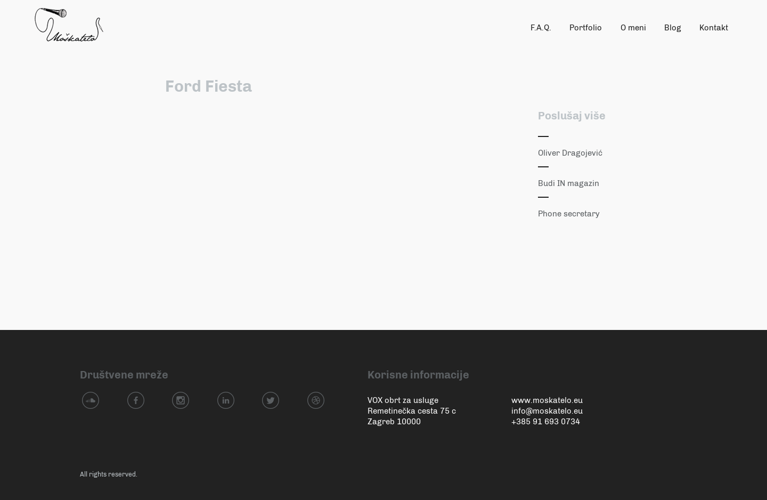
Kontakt (713, 28)
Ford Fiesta (208, 86)
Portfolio (585, 28)
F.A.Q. (541, 28)
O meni (633, 28)
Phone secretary (569, 214)
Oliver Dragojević (570, 153)
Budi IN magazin (568, 183)
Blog (672, 28)
